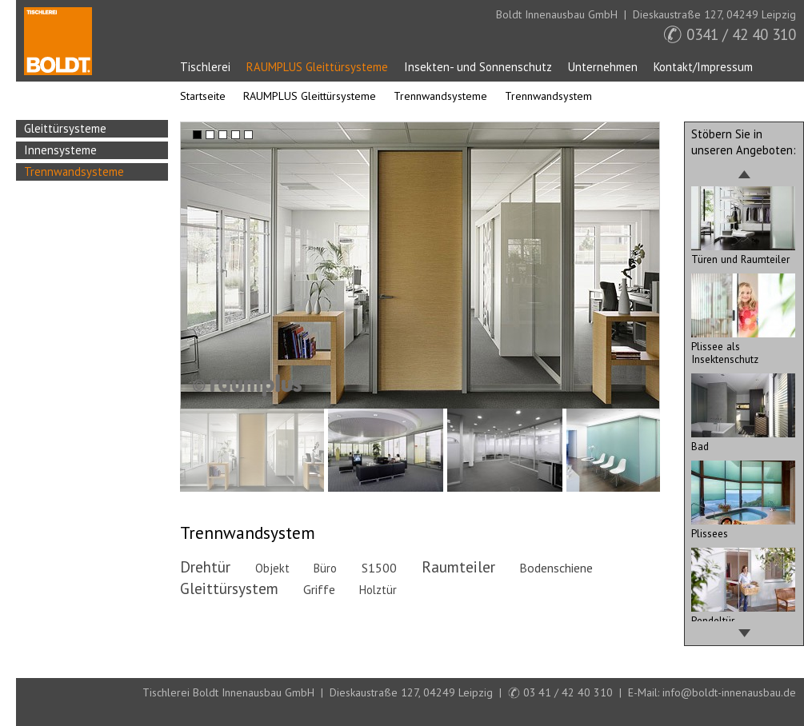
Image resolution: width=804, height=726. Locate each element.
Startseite (58, 41)
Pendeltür (743, 614)
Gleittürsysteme (65, 128)
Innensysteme (60, 150)
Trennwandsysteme (440, 96)
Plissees (743, 527)
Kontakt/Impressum (703, 66)
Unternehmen (603, 66)
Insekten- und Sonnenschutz (478, 66)
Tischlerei (205, 66)
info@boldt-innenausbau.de (729, 692)
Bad (743, 439)
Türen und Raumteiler (743, 252)
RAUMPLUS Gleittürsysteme (317, 66)
